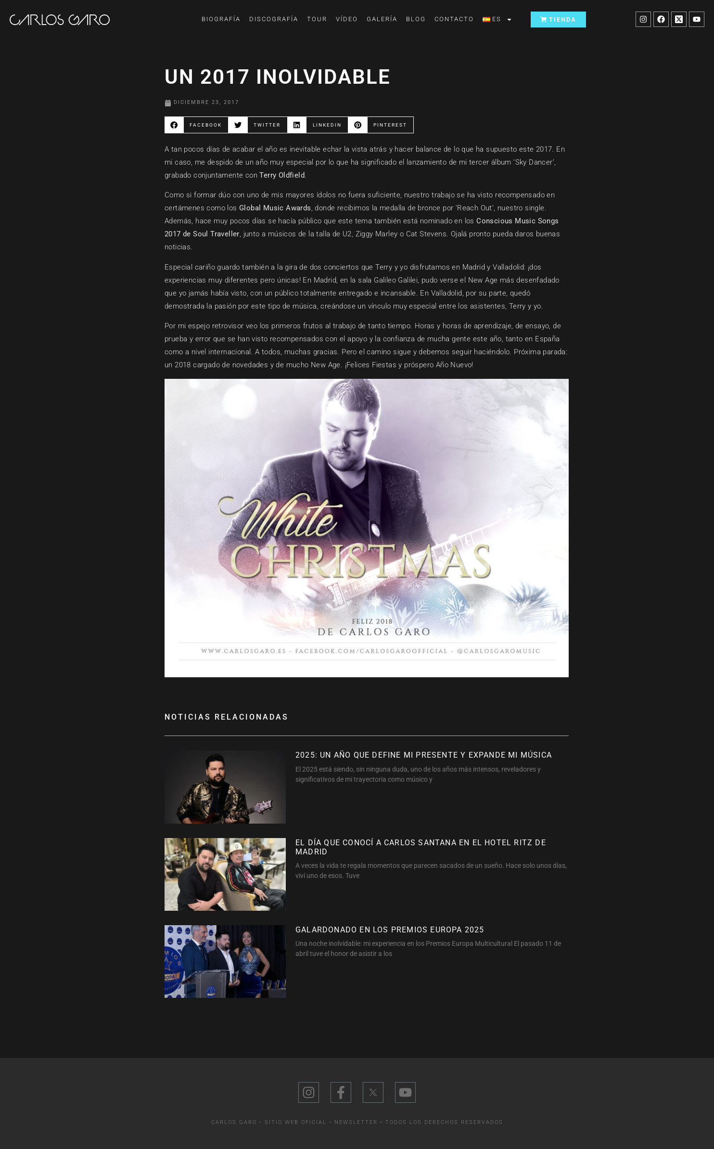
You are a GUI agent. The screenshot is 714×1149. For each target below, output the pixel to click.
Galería (382, 19)
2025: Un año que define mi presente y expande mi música (423, 755)
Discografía (273, 19)
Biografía (221, 19)
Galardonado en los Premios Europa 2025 (389, 929)
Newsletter (356, 1122)
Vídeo (347, 19)
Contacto (454, 19)
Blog (416, 19)
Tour (317, 19)
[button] (197, 124)
